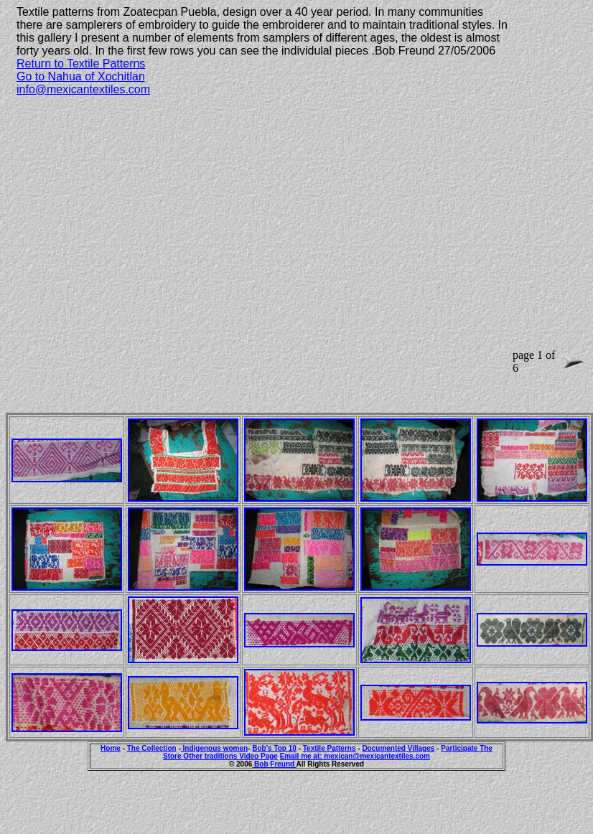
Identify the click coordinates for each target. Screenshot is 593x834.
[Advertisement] (134, 242)
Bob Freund (274, 764)
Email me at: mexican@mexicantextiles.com (355, 756)
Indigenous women (214, 748)
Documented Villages (398, 748)
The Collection (152, 748)
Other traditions (211, 756)
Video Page (258, 756)
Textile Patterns (329, 748)
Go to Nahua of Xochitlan (81, 76)
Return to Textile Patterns (81, 63)
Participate (460, 748)
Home (111, 748)
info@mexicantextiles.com (83, 89)
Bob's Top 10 (274, 748)
